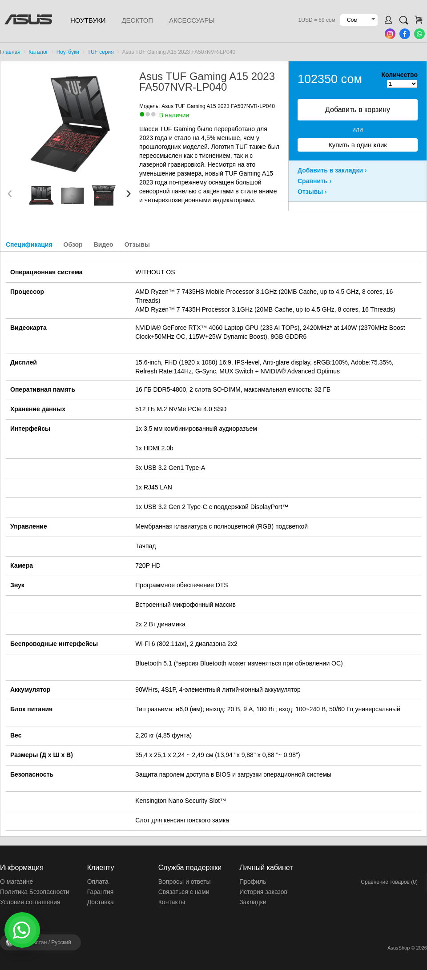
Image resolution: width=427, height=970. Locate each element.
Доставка (100, 902)
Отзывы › (312, 191)
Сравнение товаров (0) (389, 882)
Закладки (252, 902)
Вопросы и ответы (184, 881)
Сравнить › (314, 180)
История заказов (263, 891)
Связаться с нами (183, 891)
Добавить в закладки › (332, 170)
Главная (10, 52)
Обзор (73, 244)
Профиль (252, 881)
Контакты (171, 902)
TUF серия (101, 52)
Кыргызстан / (44, 942)
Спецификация (29, 244)
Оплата (98, 881)
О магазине (16, 881)
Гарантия (100, 891)
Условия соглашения (30, 902)
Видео (103, 244)
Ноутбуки (87, 20)
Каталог (38, 52)
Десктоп (137, 20)
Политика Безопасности (34, 891)
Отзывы (137, 244)
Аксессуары (191, 20)
